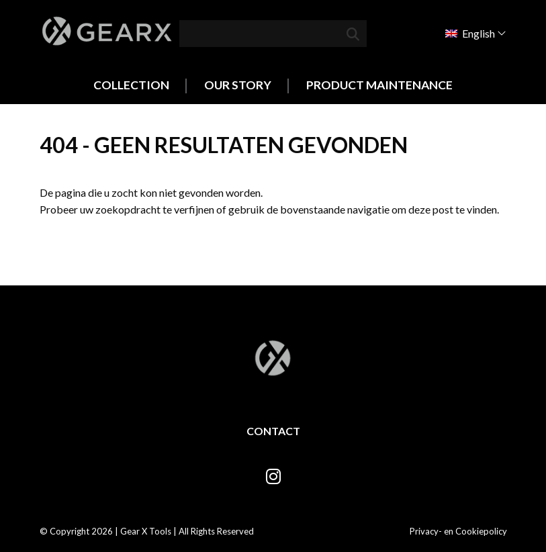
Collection (131, 85)
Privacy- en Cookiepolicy (458, 531)
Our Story (237, 85)
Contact (273, 430)
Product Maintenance (379, 85)
